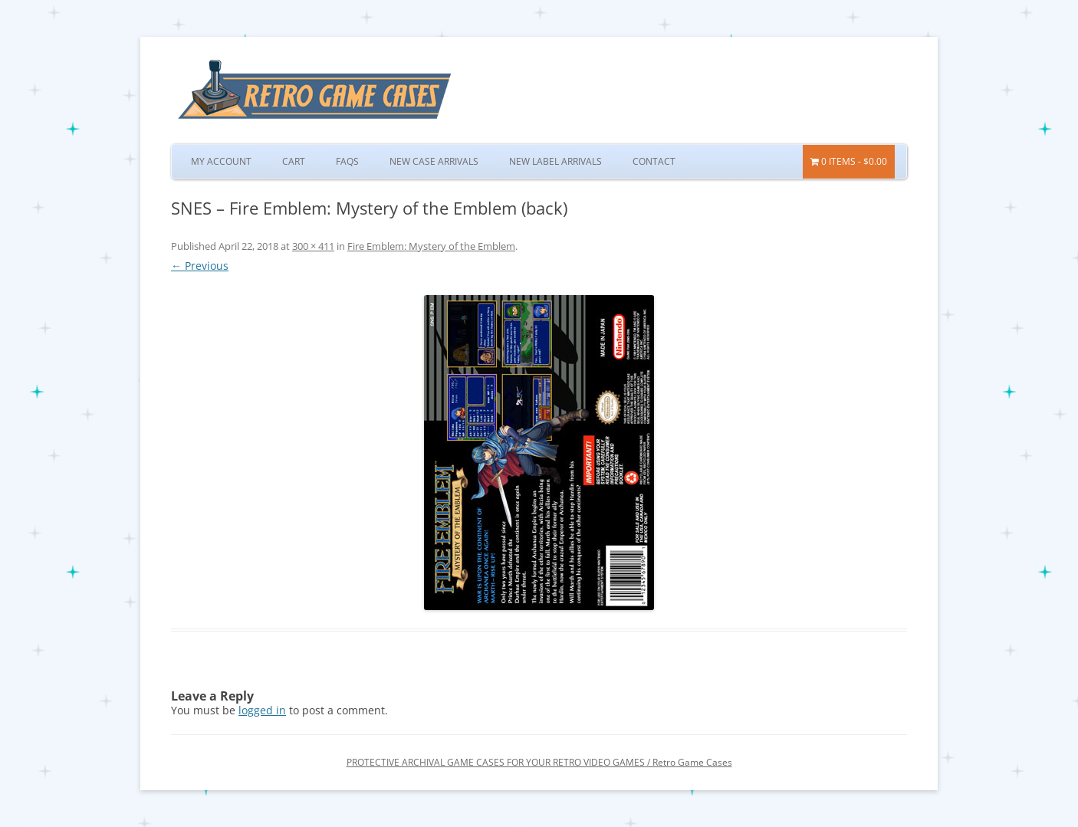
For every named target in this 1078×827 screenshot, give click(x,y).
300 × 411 (313, 246)
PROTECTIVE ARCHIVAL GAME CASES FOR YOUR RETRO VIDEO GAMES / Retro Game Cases (539, 762)
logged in (262, 710)
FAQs (347, 161)
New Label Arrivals (555, 161)
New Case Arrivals (433, 161)
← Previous (199, 265)
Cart (293, 161)
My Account (221, 161)
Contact (654, 161)
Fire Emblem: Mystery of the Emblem (431, 246)
